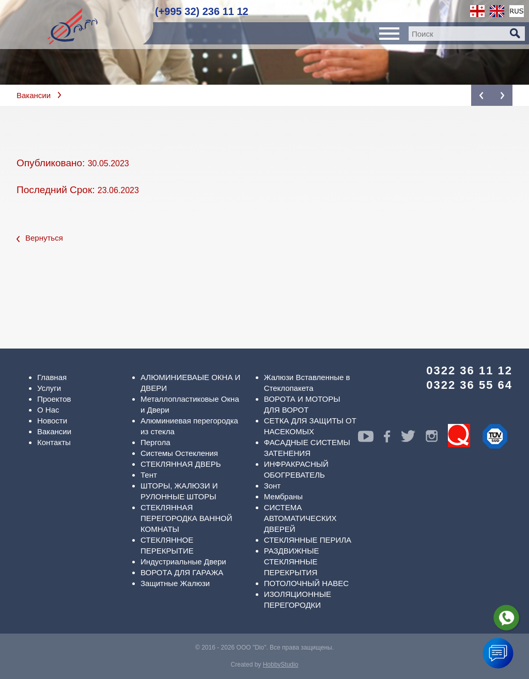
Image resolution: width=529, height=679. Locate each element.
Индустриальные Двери (183, 561)
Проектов (54, 398)
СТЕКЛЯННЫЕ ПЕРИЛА (307, 539)
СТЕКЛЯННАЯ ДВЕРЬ (181, 464)
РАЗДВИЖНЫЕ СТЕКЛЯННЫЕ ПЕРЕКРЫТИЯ (291, 561)
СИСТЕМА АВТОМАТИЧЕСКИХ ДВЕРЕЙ (300, 518)
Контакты (54, 442)
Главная (52, 377)
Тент (149, 474)
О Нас (48, 409)
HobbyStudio (281, 664)
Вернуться (40, 237)
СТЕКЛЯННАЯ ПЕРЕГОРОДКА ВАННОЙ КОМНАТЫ (186, 518)
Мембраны (283, 496)
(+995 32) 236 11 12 (201, 11)
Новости (52, 420)
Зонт (272, 485)
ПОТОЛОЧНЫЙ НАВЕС (306, 583)
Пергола (155, 442)
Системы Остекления (179, 453)
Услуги (49, 388)
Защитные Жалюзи (175, 583)
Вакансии (34, 95)
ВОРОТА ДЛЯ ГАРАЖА (182, 572)
